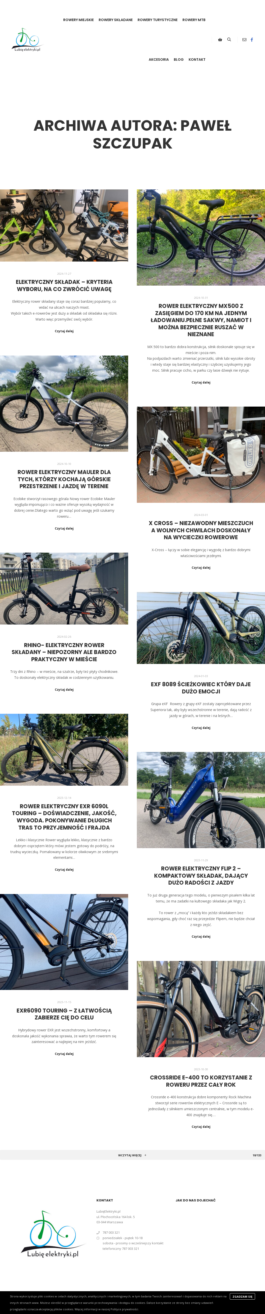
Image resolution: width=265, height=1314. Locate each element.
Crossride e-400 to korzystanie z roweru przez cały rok (201, 1081)
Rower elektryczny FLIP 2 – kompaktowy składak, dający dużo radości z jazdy (201, 876)
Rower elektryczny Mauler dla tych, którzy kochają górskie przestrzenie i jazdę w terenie (64, 479)
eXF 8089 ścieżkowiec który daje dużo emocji (201, 688)
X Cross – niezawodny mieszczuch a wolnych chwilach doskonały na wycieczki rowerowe (201, 530)
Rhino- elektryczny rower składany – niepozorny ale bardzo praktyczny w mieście (64, 652)
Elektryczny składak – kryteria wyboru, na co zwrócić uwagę (64, 285)
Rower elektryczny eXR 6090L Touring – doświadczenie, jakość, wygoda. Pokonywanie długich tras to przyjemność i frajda (64, 817)
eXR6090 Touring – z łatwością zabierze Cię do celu (64, 1014)
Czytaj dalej (64, 331)
